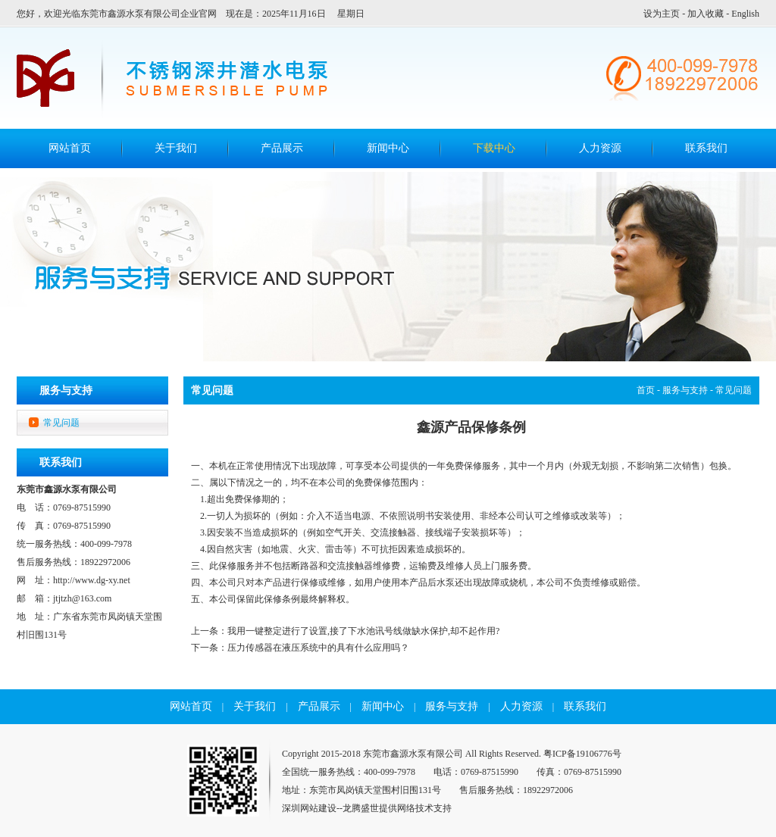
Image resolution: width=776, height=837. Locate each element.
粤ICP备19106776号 (582, 753)
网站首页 (191, 706)
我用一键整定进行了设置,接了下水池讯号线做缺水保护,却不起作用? (363, 631)
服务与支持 (685, 390)
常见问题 (61, 422)
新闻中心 (388, 148)
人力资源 (600, 148)
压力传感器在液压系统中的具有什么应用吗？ (318, 647)
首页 (646, 390)
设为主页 (661, 13)
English (745, 13)
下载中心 (494, 148)
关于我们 (176, 148)
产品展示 (282, 148)
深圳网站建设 (309, 808)
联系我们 (706, 148)
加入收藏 (705, 13)
